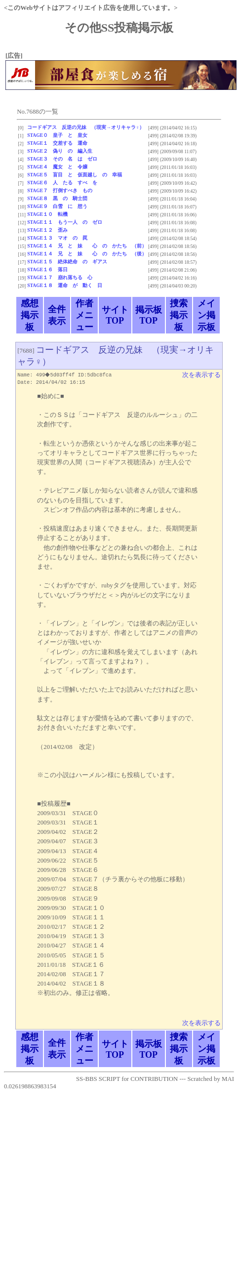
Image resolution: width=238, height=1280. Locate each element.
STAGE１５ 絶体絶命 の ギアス (67, 261)
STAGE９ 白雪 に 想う (57, 206)
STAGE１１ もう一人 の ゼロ (64, 222)
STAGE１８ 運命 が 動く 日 (64, 285)
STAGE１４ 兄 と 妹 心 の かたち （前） (87, 245)
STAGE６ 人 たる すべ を (62, 182)
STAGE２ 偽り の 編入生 (59, 151)
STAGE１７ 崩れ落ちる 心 (59, 277)
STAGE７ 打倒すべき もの (59, 190)
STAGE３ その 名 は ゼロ (62, 159)
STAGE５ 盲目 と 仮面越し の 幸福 (74, 174)
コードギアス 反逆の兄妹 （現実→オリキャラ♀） (85, 127)
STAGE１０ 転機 (47, 214)
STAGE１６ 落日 (47, 269)
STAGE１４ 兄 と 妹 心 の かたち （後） (87, 253)
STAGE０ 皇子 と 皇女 (57, 135)
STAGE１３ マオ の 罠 (57, 238)
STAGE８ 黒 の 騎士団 (57, 198)
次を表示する (201, 375)
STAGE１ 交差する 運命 (57, 143)
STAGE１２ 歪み (47, 230)
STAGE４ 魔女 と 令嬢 (57, 166)
